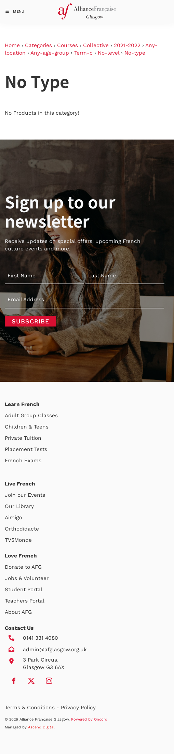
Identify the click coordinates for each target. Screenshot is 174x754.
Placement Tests (26, 449)
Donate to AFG (23, 567)
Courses (67, 45)
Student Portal (23, 589)
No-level (108, 53)
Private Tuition (23, 438)
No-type (134, 53)
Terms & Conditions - (33, 708)
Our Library (19, 506)
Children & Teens (27, 427)
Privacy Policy (78, 708)
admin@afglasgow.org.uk (55, 650)
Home (12, 45)
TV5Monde (18, 540)
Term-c (83, 53)
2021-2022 (127, 45)
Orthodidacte (22, 529)
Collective (96, 45)
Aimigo (13, 517)
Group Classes (39, 415)
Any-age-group (49, 53)
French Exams (23, 461)
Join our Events (25, 495)
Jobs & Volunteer (27, 578)
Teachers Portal (24, 601)
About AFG (18, 612)
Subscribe (30, 321)
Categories (38, 45)
